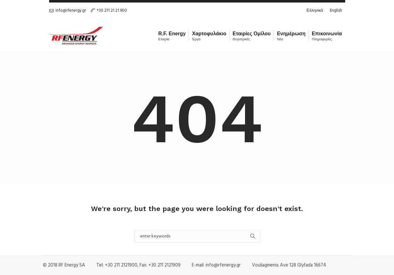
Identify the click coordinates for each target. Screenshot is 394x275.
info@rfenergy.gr (70, 10)
